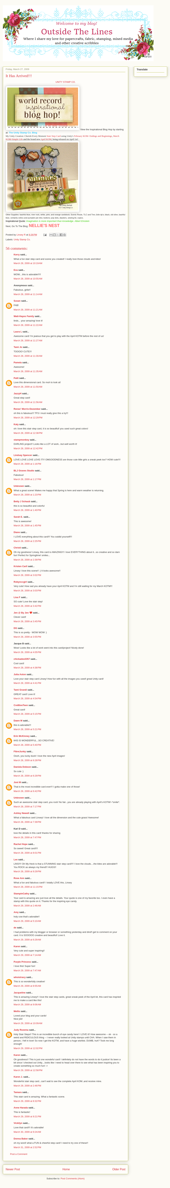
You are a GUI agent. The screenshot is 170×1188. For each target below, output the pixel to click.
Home (66, 1169)
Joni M (17, 782)
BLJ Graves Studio (24, 470)
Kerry (17, 254)
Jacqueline (20, 992)
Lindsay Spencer (23, 455)
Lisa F (17, 597)
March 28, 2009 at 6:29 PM (27, 775)
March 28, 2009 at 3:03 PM (27, 590)
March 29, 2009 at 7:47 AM (27, 970)
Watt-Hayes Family (24, 316)
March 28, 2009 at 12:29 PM (28, 417)
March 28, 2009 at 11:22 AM (28, 325)
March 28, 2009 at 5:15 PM (27, 714)
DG (15, 628)
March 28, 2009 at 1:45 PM (27, 525)
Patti (16, 378)
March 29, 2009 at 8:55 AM (27, 986)
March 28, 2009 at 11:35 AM (28, 371)
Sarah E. (18, 516)
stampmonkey (21, 439)
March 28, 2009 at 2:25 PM (27, 541)
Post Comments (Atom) (72, 1178)
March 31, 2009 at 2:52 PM (27, 1147)
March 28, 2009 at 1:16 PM (27, 464)
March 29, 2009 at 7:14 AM (27, 955)
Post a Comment (18, 1154)
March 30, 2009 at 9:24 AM (27, 1132)
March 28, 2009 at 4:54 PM (27, 698)
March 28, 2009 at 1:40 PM (27, 510)
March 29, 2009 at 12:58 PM (28, 1070)
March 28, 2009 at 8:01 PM (27, 852)
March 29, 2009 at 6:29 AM (27, 939)
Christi (17, 547)
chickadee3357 (22, 659)
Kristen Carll (20, 566)
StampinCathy (21, 893)
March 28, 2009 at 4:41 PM (27, 683)
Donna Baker (21, 1138)
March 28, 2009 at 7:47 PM (27, 837)
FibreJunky (20, 751)
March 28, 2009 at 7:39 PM (27, 822)
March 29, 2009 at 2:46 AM (27, 905)
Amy (16, 912)
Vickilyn (18, 1123)
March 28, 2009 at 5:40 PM (27, 745)
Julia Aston (20, 674)
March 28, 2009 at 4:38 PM (27, 667)
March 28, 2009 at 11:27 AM (28, 340)
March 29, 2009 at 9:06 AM (27, 1004)
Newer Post (13, 1169)
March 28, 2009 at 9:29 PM (27, 871)
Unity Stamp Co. (22, 239)
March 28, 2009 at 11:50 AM (28, 386)
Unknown (19, 486)
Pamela (18, 362)
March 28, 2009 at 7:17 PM (27, 806)
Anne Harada (21, 1107)
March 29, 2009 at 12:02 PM (28, 1048)
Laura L (18, 331)
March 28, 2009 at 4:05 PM (27, 652)
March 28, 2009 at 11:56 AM (28, 402)
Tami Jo (18, 347)
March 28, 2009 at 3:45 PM (27, 621)
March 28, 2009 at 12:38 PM (28, 433)
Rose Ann (19, 878)
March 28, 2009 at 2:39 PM (27, 559)
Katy (16, 424)
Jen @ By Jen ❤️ (23, 612)
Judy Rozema (21, 1030)
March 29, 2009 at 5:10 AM (27, 921)
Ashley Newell (21, 813)
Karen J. (18, 1076)
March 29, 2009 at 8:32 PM (27, 1101)
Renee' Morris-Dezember (27, 409)
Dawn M (18, 720)
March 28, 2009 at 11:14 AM (28, 294)
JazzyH (17, 393)
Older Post (118, 1169)
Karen (17, 946)
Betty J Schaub (22, 501)
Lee (16, 859)
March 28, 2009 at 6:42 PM (27, 791)
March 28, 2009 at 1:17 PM (27, 479)
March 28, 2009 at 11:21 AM (28, 309)
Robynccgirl (20, 582)
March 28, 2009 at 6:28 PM (27, 760)
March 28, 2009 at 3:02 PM (27, 575)
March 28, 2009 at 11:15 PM (28, 887)
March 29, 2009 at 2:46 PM (27, 1085)
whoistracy (20, 977)
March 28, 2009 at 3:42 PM (27, 606)
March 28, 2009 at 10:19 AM (28, 263)
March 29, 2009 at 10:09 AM (28, 1023)
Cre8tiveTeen (21, 705)
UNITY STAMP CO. (66, 82)
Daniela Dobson (22, 767)
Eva (16, 270)
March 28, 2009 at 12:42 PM (28, 448)
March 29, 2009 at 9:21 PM (27, 1116)
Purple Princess (22, 961)
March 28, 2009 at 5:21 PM (27, 729)
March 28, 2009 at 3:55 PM (27, 636)
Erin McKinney (22, 736)
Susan (17, 300)
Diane (17, 532)
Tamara (18, 1092)
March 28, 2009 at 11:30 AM (28, 356)
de (15, 927)
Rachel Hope (21, 844)
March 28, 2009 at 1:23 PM (27, 494)
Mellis (17, 1011)
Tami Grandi (20, 689)
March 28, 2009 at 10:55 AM (28, 278)
